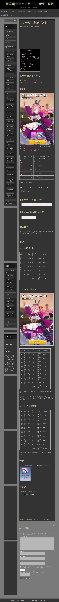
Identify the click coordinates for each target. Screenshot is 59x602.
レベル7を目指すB (28, 66)
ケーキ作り (10, 97)
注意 (22, 68)
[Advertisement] (36, 38)
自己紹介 (12, 11)
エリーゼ (49, 519)
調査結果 (8, 65)
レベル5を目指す (27, 63)
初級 (8, 81)
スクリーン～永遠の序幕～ (10, 202)
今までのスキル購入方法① (30, 56)
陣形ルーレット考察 (10, 180)
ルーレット (10, 139)
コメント (23, 536)
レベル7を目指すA (28, 65)
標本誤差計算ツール (6, 15)
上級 (8, 88)
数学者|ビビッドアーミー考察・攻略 (29, 3)
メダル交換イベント (10, 149)
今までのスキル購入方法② (30, 58)
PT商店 (9, 130)
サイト (22, 561)
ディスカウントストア (10, 159)
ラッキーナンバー (10, 112)
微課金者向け (9, 35)
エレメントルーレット (10, 185)
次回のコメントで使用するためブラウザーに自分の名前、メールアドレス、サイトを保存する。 (36, 567)
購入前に (23, 59)
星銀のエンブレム (10, 195)
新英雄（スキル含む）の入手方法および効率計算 (37, 205)
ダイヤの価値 (9, 31)
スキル (36, 519)
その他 (9, 60)
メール (23, 556)
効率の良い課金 (28, 519)
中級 (8, 84)
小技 (6, 39)
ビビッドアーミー (42, 519)
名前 (22, 551)
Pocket (32, 494)
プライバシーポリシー (43, 600)
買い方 (22, 61)
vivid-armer (36, 26)
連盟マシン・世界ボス (10, 70)
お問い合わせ (21, 11)
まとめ (22, 70)
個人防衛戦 (10, 127)
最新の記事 (4, 11)
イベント (8, 93)
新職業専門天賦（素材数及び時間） (37, 11)
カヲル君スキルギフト (29, 217)
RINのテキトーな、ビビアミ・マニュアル (10, 348)
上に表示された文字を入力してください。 (32, 572)
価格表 (25, 54)
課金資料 (8, 42)
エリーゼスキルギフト (27, 53)
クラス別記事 (9, 77)
